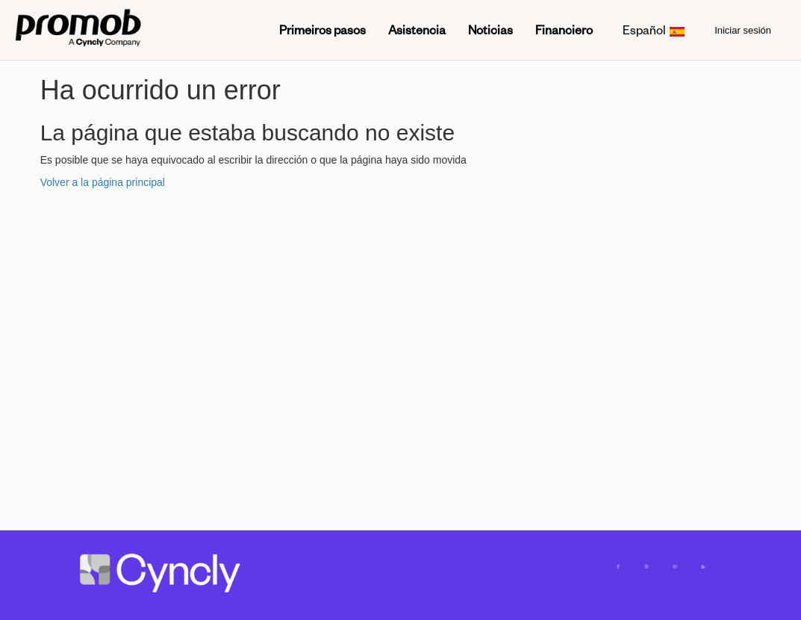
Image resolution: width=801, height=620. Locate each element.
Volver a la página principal (102, 182)
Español (654, 29)
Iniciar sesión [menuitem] (742, 30)
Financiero (564, 29)
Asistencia (417, 29)
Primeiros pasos (322, 29)
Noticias (490, 29)
